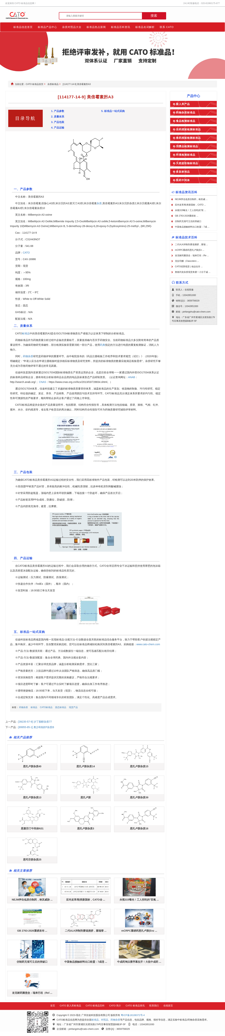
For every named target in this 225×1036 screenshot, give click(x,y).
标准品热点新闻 (96, 27)
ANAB (131, 377)
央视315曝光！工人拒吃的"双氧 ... (139, 899)
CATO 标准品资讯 (135, 1005)
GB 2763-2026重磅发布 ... (32, 930)
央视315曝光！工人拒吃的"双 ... (190, 210)
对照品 (104, 1019)
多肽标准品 (183, 171)
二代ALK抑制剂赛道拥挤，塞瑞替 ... (85, 930)
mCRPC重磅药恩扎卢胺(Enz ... (139, 930)
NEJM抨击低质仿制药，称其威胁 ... (32, 899)
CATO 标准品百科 (95, 1005)
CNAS (42, 382)
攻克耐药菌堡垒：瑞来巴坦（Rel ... (32, 992)
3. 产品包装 (57, 122)
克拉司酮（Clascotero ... (187, 261)
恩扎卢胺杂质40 (32, 766)
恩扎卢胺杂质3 (85, 828)
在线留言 (168, 1005)
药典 (102, 344)
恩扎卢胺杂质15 (139, 766)
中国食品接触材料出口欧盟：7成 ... (192, 227)
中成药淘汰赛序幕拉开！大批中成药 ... (139, 961)
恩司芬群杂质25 (32, 859)
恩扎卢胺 (86, 797)
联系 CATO (167, 27)
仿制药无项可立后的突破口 (32, 961)
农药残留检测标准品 (188, 129)
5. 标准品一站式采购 (113, 111)
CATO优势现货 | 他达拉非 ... (189, 266)
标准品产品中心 (47, 27)
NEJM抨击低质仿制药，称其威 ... (191, 199)
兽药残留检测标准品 (188, 137)
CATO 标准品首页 (34, 84)
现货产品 (73, 707)
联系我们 (154, 1005)
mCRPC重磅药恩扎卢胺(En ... (189, 250)
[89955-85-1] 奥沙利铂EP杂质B (36, 727)
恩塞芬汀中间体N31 (32, 828)
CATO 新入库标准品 (70, 1005)
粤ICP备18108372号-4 (133, 1015)
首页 (52, 1005)
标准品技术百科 (186, 237)
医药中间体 (183, 180)
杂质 (99, 203)
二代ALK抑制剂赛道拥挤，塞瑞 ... (191, 244)
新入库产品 (183, 104)
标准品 (26, 333)
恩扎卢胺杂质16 (139, 828)
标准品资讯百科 (186, 192)
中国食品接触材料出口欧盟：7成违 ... (85, 961)
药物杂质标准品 (185, 112)
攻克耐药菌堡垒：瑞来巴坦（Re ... (192, 255)
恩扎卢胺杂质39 (139, 797)
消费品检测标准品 (187, 146)
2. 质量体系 (57, 116)
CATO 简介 (115, 1005)
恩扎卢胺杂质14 (85, 766)
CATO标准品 (46, 707)
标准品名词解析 (145, 27)
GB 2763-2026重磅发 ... (186, 216)
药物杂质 (28, 356)
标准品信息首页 (23, 27)
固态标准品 (60, 707)
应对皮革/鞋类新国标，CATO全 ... (85, 899)
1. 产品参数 (57, 111)
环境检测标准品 (185, 154)
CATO (26, 252)
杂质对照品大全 (71, 27)
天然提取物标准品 (187, 163)
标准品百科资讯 (120, 27)
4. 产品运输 (57, 127)
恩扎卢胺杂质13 (32, 797)
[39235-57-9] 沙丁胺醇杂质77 (35, 721)
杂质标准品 (52, 84)
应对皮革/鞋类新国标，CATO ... (190, 204)
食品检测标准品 (185, 120)
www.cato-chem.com (148, 644)
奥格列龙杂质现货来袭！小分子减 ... (192, 272)
